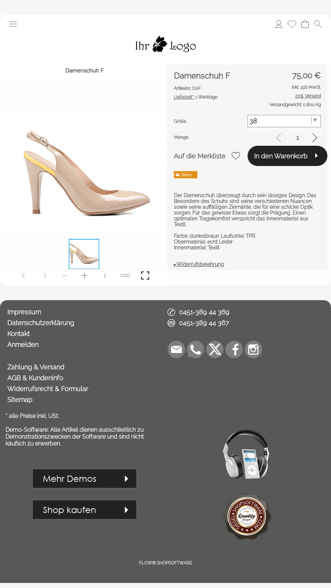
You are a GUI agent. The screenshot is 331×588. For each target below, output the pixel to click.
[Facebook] (234, 349)
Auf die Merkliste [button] (199, 156)
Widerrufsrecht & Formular (47, 389)
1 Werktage (195, 97)
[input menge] (297, 137)
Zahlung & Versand (35, 367)
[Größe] (284, 121)
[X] (215, 349)
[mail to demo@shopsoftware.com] (176, 349)
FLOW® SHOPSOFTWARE (165, 563)
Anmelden (22, 344)
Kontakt (18, 334)
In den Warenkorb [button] (280, 156)
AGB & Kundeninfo (35, 378)
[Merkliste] (292, 24)
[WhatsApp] (196, 349)
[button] (13, 24)
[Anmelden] (278, 24)
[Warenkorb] (305, 24)
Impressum (24, 312)
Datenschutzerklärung (40, 323)
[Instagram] (253, 349)
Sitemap (19, 399)
